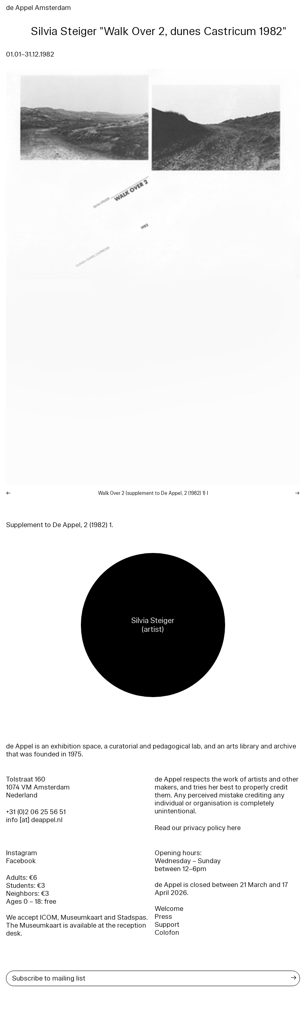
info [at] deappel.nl (34, 819)
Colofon (167, 932)
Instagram (21, 853)
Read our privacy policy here (198, 827)
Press (163, 916)
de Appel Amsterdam (38, 7)
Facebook (21, 861)
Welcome (169, 908)
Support (167, 924)
